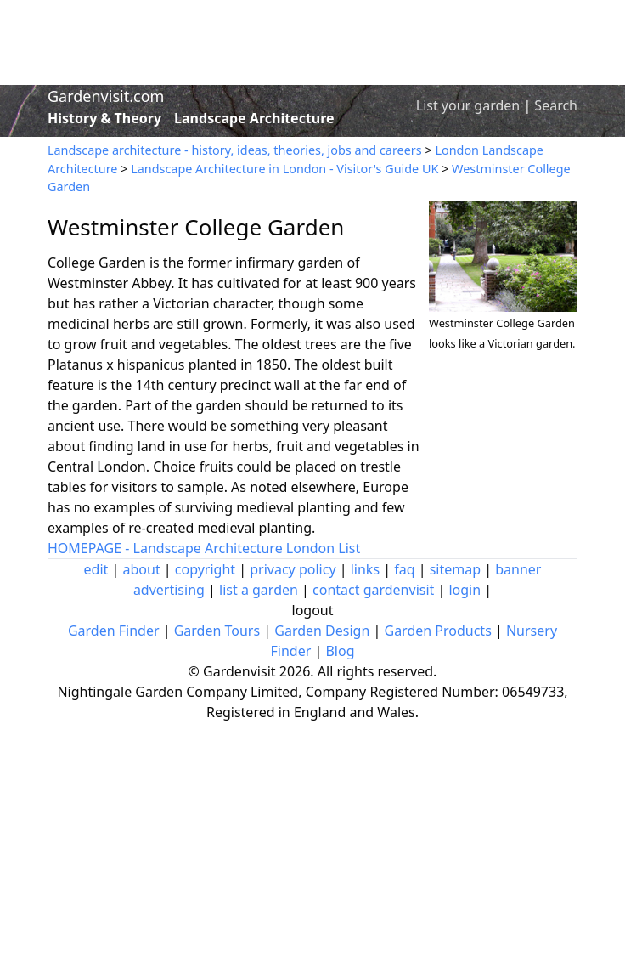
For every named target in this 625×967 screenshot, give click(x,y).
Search (555, 105)
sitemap (455, 569)
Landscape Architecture (254, 118)
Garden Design (321, 630)
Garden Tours (217, 630)
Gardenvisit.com (106, 96)
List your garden (468, 105)
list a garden (258, 589)
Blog (339, 651)
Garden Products (437, 630)
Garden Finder (114, 630)
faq (404, 569)
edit (96, 569)
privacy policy (292, 569)
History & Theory (104, 118)
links (365, 569)
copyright (205, 569)
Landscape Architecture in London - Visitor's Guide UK (284, 169)
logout (313, 610)
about (141, 569)
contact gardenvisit (373, 589)
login (464, 589)
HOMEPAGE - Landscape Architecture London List (204, 548)
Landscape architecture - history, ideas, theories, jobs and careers (235, 150)
